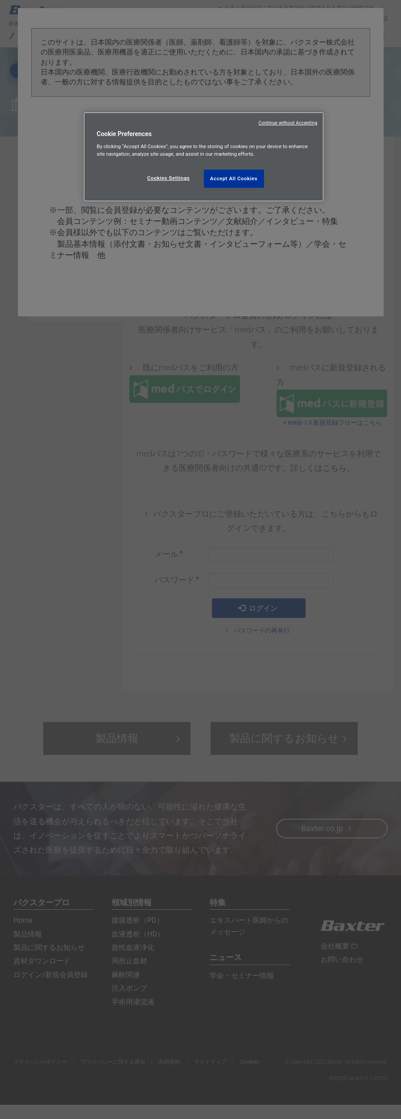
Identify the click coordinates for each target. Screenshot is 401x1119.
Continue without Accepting (288, 123)
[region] (203, 157)
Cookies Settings (168, 178)
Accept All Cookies (233, 178)
